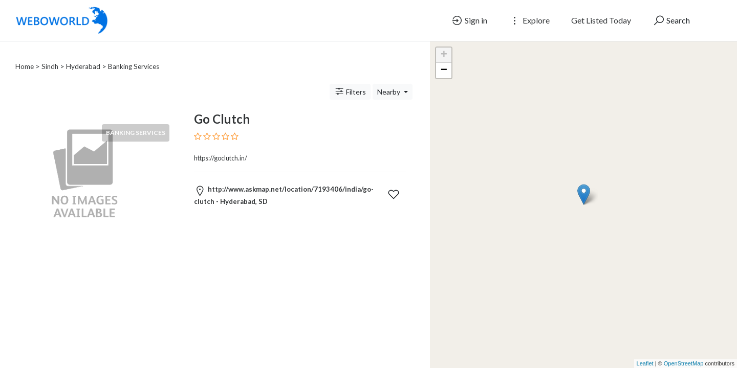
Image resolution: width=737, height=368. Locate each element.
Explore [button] (529, 20)
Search (671, 20)
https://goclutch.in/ (220, 146)
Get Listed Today (601, 20)
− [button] (444, 70)
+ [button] (444, 55)
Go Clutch (222, 106)
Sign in (469, 20)
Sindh (49, 54)
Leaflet (645, 363)
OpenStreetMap (684, 363)
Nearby (389, 79)
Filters (350, 79)
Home (24, 54)
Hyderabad (83, 54)
